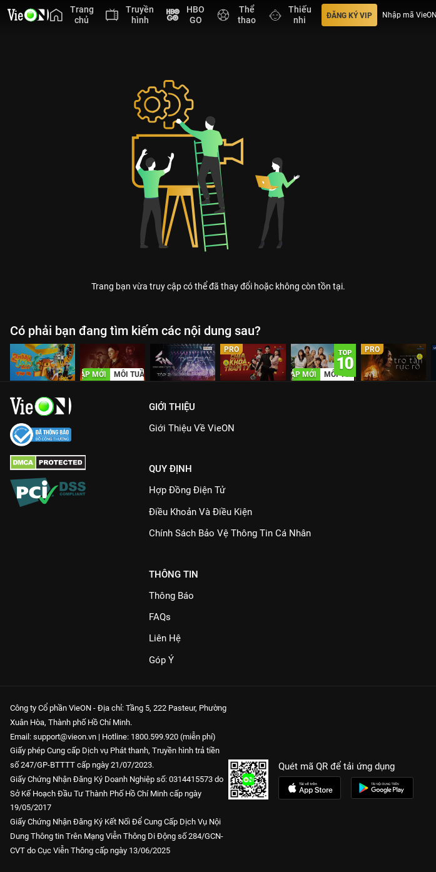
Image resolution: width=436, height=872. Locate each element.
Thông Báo (171, 595)
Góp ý (161, 660)
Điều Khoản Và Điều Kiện (200, 512)
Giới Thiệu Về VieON (192, 428)
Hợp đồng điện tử (187, 490)
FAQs (160, 617)
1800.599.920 (154, 736)
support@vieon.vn (64, 736)
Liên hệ (165, 638)
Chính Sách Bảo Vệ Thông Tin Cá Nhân (230, 533)
